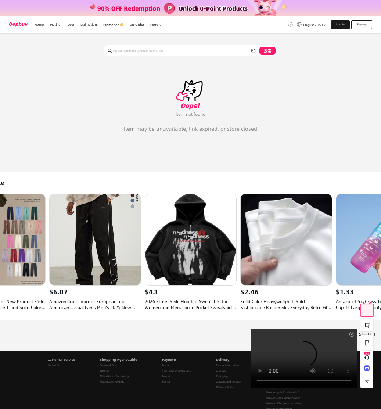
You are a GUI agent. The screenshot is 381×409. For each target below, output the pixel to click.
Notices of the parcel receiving (284, 403)
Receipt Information (227, 365)
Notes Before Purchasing (114, 376)
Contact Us (54, 365)
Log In (340, 24)
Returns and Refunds (112, 382)
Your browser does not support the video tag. (304, 358)
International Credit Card (176, 371)
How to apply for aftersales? (282, 392)
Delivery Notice (225, 387)
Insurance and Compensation (283, 398)
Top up (166, 365)
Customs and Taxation (228, 382)
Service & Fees (108, 365)
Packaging (222, 376)
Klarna (166, 382)
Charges (221, 371)
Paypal (166, 376)
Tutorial (104, 371)
